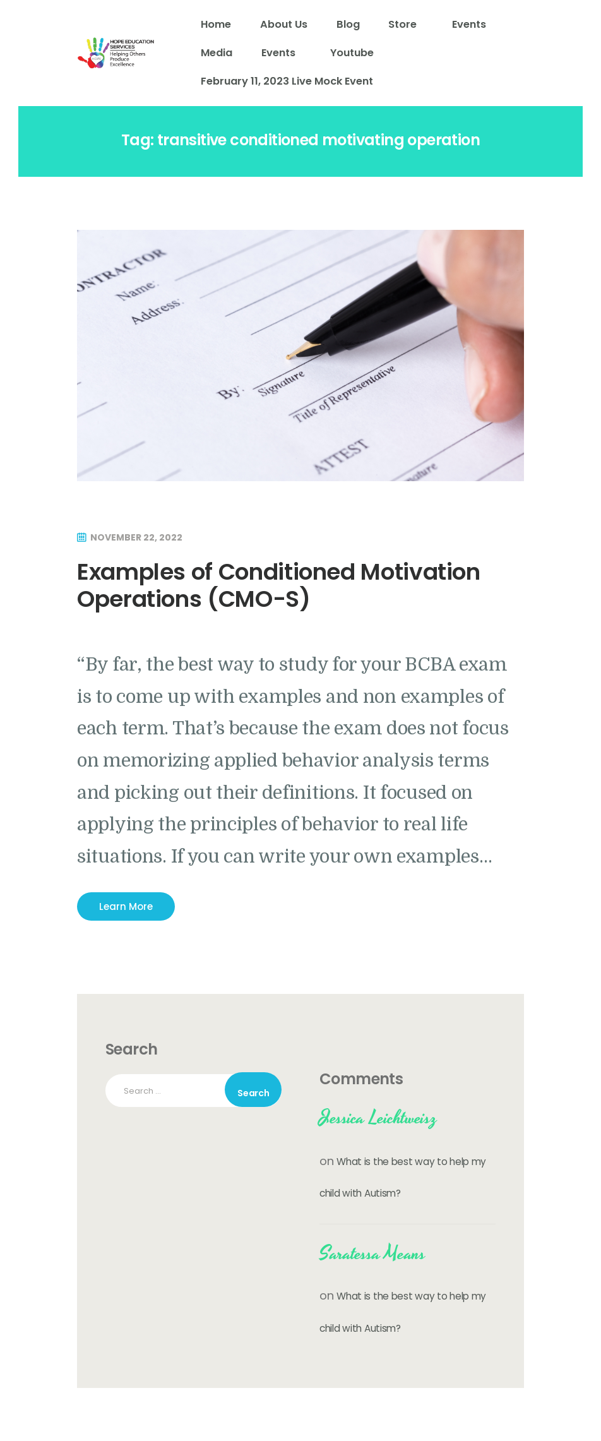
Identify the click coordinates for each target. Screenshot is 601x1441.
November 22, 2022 (136, 537)
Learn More (126, 906)
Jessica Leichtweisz (378, 1118)
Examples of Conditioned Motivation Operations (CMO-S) (278, 585)
